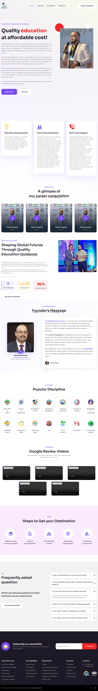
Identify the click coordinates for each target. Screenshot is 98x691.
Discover (25, 92)
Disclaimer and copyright (9, 667)
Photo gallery (30, 667)
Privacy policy (5, 673)
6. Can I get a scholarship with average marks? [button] (70, 618)
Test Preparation (71, 667)
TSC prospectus (30, 670)
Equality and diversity (7, 676)
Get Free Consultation (12, 297)
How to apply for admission (50, 667)
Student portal (30, 676)
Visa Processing (71, 676)
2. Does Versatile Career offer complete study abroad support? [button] (72, 583)
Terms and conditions (7, 664)
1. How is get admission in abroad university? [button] (69, 575)
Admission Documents (48, 670)
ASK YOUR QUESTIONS (12, 605)
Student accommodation (49, 676)
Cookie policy (5, 670)
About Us (40, 6)
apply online (9, 92)
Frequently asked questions (50, 673)
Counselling (69, 664)
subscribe (89, 646)
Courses (44, 664)
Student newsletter (31, 673)
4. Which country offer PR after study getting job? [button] (71, 604)
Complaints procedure (8, 679)
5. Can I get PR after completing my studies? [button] (69, 611)
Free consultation (87, 6)
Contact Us (61, 6)
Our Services (51, 6)
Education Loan (70, 673)
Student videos (30, 664)
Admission (69, 670)
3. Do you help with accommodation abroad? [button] (69, 591)
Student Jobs (46, 679)
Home (31, 6)
